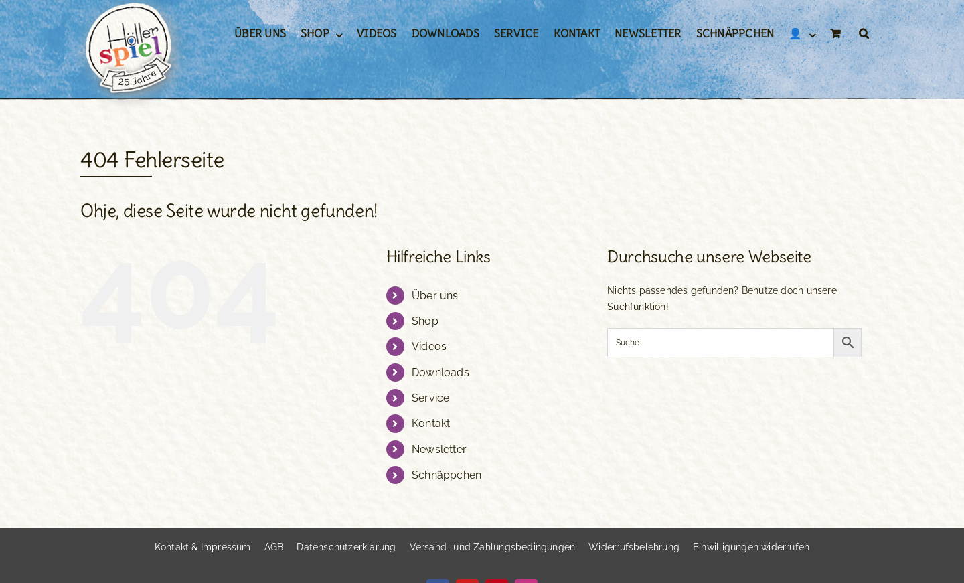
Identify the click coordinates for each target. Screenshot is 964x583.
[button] (864, 33)
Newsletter (439, 449)
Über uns (435, 295)
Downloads (440, 372)
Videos (429, 346)
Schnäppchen (446, 475)
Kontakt (431, 423)
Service (430, 398)
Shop (425, 321)
